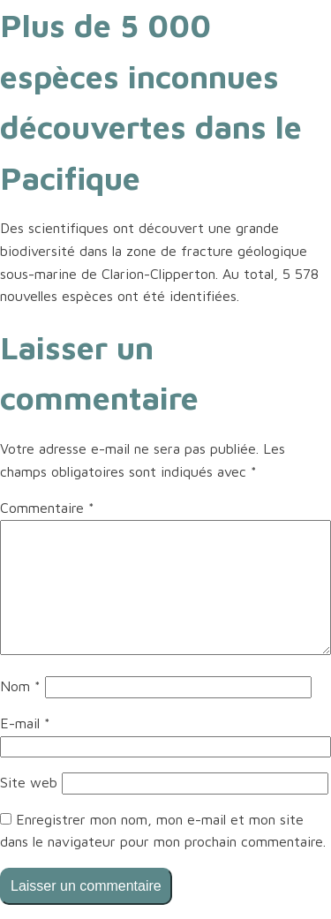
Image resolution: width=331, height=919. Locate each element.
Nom (20, 686)
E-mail (25, 723)
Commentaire (47, 508)
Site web (28, 782)
